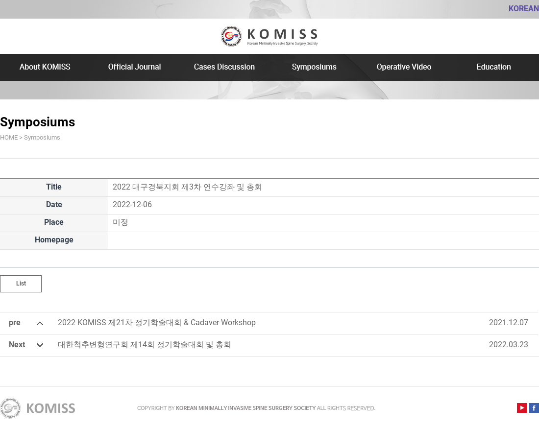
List (21, 283)
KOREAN (524, 8)
